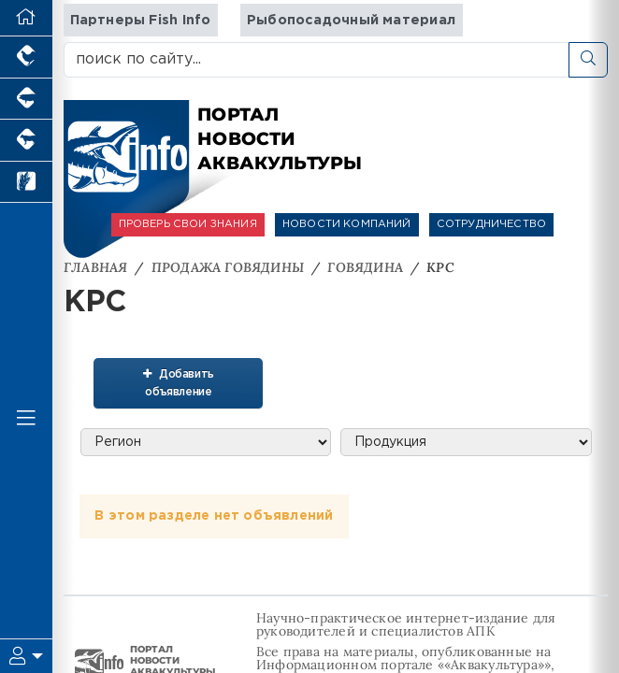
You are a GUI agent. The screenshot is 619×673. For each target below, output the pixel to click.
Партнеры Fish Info (140, 20)
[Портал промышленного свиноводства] (26, 100)
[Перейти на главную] (26, 18)
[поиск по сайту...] (316, 60)
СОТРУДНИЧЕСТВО (491, 224)
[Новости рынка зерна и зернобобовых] (26, 183)
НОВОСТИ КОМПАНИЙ (346, 224)
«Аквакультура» (494, 663)
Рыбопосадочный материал (351, 20)
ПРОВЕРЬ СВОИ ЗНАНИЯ (188, 224)
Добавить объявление (171, 380)
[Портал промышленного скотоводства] (26, 141)
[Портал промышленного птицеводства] (26, 57)
